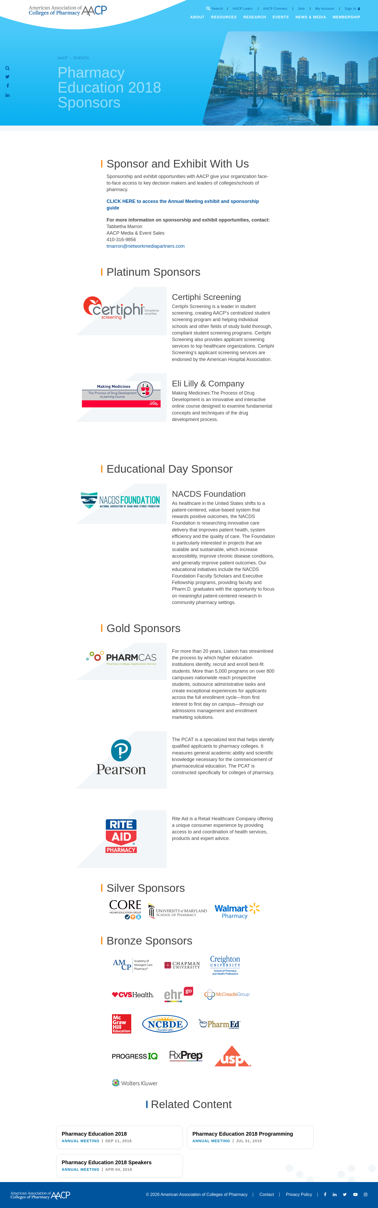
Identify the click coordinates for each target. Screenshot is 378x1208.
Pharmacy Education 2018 (94, 1134)
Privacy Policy (299, 1194)
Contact (267, 1194)
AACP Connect (275, 8)
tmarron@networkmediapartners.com (146, 246)
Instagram (366, 1194)
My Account (324, 8)
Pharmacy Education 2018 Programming (184, 1136)
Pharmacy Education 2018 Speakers (274, 1136)
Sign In (350, 8)
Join (301, 8)
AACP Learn (243, 8)
